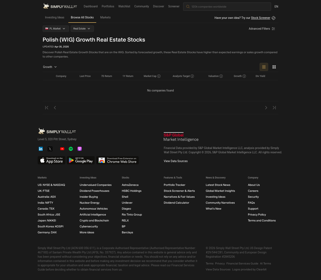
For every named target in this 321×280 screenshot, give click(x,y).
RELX (125, 220)
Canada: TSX (46, 208)
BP (123, 226)
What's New (213, 208)
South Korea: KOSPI (50, 226)
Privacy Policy (257, 214)
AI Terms (265, 263)
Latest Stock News (218, 185)
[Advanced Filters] (262, 28)
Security (253, 197)
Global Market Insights (220, 191)
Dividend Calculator (176, 202)
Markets (105, 17)
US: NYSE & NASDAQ (51, 185)
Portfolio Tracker (174, 185)
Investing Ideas (54, 17)
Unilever (127, 202)
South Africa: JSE (49, 214)
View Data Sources (176, 161)
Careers (253, 191)
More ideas (87, 232)
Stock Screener (260, 17)
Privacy (220, 263)
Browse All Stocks (82, 17)
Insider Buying (89, 197)
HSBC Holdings (131, 191)
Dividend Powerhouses (94, 191)
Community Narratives (220, 202)
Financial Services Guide (242, 263)
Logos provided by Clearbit (249, 269)
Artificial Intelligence (93, 214)
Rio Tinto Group (132, 214)
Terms (210, 263)
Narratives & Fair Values (179, 197)
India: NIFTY (45, 202)
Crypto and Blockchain (94, 220)
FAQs (251, 202)
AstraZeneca (130, 185)
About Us (254, 185)
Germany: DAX (47, 232)
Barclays (127, 232)
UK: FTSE (44, 191)
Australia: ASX (47, 197)
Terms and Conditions (262, 220)
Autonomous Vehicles (94, 208)
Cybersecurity (89, 226)
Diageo (126, 208)
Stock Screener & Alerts (179, 191)
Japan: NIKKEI (47, 220)
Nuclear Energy (89, 202)
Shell (125, 197)
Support (253, 208)
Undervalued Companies (96, 185)
